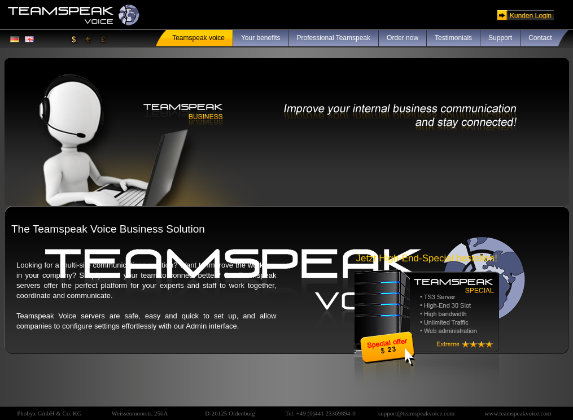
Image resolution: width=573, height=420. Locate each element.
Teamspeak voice (198, 38)
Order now (402, 38)
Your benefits (261, 38)
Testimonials (453, 38)
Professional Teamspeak (334, 38)
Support (500, 38)
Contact (540, 38)
